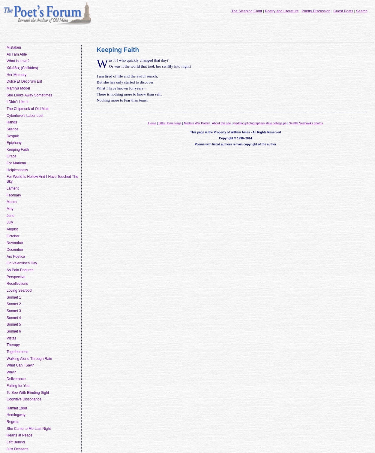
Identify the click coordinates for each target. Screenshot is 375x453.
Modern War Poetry (197, 123)
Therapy (13, 345)
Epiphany (14, 143)
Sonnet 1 (14, 297)
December (15, 250)
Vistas (11, 338)
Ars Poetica (16, 256)
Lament (13, 188)
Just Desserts (17, 449)
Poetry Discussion (316, 11)
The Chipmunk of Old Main (28, 109)
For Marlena (16, 163)
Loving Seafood (19, 290)
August (12, 229)
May (10, 209)
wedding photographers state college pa (259, 123)
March (11, 202)
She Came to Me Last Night (29, 429)
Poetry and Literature (281, 11)
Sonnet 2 (14, 304)
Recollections (17, 283)
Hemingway (16, 415)
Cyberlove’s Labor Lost (25, 116)
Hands (12, 122)
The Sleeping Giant (246, 11)
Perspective (16, 277)
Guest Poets (343, 11)
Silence (12, 129)
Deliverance (16, 379)
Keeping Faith (18, 149)
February (14, 195)
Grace (11, 156)
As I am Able (17, 54)
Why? (11, 372)
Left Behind (16, 442)
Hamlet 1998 (17, 408)
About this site (221, 123)
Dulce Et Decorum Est (24, 81)
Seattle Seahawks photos (306, 123)
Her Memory (16, 75)
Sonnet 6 (14, 331)
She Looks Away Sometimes (29, 95)
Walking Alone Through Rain (29, 359)
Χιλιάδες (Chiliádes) (22, 68)
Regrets (13, 422)
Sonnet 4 (14, 318)
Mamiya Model (18, 88)
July (10, 222)
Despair (13, 136)
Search (362, 11)
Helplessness (17, 170)
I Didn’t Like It (17, 102)
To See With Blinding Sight (28, 393)
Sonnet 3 (14, 311)
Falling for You (18, 386)
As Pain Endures (20, 270)
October (13, 236)
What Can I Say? (20, 365)
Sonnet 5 (14, 324)
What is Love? (18, 61)
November (15, 243)
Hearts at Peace (19, 435)
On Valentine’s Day (22, 263)
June (10, 216)
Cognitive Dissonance (24, 399)
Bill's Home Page (170, 123)
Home (152, 123)
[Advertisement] (235, 170)
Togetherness (17, 352)
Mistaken (14, 47)
